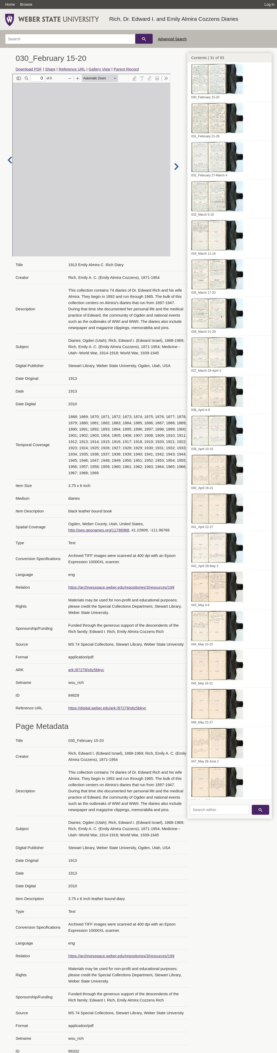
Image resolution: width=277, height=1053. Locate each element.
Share (50, 69)
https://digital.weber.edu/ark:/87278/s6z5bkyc (107, 708)
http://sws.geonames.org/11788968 (98, 530)
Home (10, 4)
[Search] (70, 39)
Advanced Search (172, 39)
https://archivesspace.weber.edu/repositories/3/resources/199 (121, 587)
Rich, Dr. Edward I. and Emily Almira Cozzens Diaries (173, 19)
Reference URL (72, 69)
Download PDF (29, 69)
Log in (269, 4)
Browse (26, 4)
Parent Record (126, 69)
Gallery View (99, 69)
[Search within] (219, 810)
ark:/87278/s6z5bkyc (86, 669)
